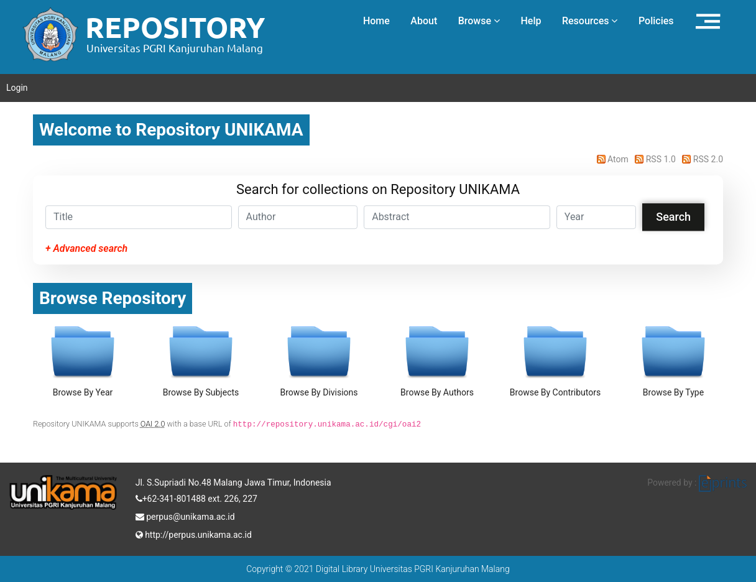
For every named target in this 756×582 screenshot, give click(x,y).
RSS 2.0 (700, 159)
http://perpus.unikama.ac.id (194, 533)
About (423, 21)
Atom (611, 159)
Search (673, 216)
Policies (656, 21)
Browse (479, 21)
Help (530, 21)
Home (376, 21)
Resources (590, 21)
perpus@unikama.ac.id (185, 515)
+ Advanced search (86, 248)
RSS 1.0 (654, 159)
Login (17, 88)
